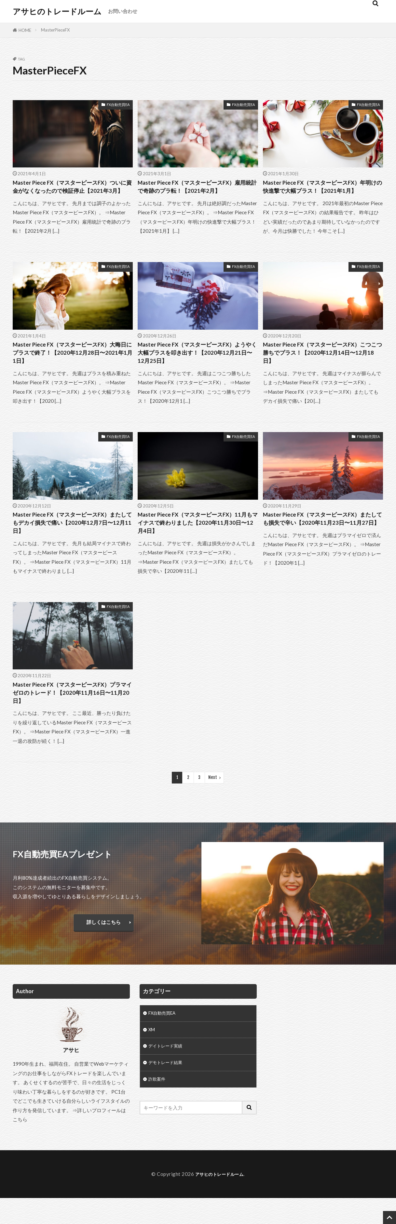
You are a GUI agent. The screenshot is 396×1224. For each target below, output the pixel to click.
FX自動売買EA (118, 104)
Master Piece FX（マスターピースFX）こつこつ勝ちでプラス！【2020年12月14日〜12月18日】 (323, 367)
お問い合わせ (122, 11)
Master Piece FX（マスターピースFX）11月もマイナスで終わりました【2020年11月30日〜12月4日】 (197, 542)
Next (212, 803)
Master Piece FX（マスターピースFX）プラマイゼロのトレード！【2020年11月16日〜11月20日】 (72, 716)
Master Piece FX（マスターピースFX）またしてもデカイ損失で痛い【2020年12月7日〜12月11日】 (72, 542)
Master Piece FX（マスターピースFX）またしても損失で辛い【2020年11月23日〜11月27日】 (320, 542)
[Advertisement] (325, 1055)
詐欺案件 (158, 1110)
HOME (25, 30)
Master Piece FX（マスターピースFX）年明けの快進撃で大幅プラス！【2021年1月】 (322, 192)
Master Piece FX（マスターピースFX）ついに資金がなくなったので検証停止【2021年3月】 (70, 192)
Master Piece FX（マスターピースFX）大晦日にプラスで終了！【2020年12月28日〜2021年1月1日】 (72, 367)
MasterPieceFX (55, 30)
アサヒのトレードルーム (57, 11)
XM (152, 1057)
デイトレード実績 (167, 1075)
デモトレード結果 (167, 1092)
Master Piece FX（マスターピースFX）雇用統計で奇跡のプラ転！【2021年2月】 (195, 192)
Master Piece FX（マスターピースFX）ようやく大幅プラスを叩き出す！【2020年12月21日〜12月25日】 (197, 367)
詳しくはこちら (104, 948)
